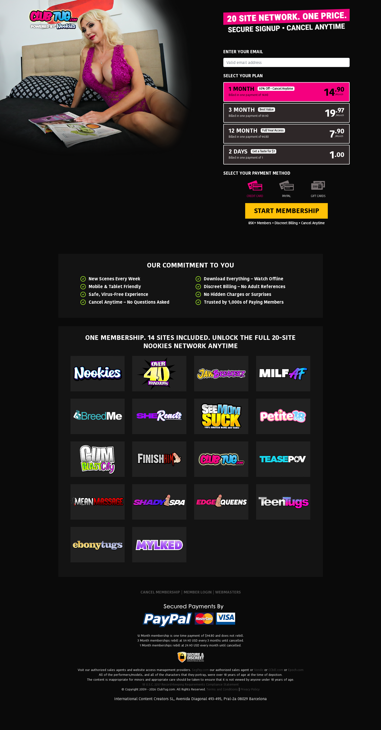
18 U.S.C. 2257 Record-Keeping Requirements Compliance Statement (190, 684)
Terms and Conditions (222, 689)
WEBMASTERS (228, 592)
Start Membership (286, 210)
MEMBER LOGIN (198, 592)
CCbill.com (275, 670)
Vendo (258, 670)
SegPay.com (200, 670)
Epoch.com (295, 670)
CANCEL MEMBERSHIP (160, 592)
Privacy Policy (250, 689)
